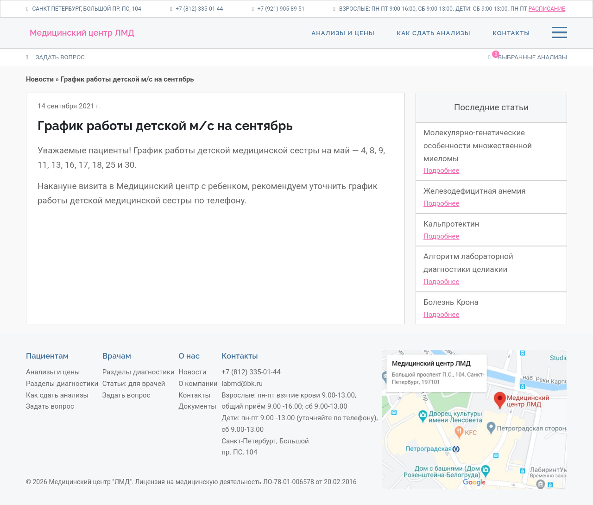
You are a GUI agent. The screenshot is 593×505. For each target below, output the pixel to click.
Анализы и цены (342, 33)
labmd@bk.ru (242, 383)
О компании (197, 383)
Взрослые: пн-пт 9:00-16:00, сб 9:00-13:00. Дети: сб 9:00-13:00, (421, 9)
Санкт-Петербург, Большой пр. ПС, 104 (83, 9)
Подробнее (441, 170)
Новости (40, 79)
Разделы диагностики (62, 383)
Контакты (511, 33)
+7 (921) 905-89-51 (278, 9)
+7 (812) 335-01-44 (196, 9)
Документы (197, 406)
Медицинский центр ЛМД (82, 33)
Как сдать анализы (433, 33)
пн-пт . (539, 9)
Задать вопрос (50, 406)
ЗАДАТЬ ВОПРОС (55, 57)
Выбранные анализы (527, 56)
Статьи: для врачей (133, 383)
